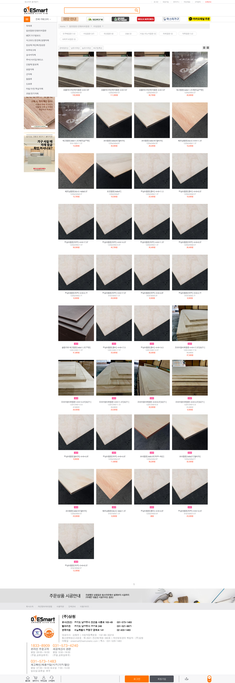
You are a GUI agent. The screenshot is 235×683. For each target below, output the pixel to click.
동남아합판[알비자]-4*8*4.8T (76, 456)
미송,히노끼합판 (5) (148, 33)
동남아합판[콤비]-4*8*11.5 (152, 191)
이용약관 (60, 606)
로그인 (156, 2)
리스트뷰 (204, 48)
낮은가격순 (75, 48)
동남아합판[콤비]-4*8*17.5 (114, 347)
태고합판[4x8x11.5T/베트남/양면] (190, 90)
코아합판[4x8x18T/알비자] (152, 141)
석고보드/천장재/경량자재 (37, 40)
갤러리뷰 (208, 48)
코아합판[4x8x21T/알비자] (190, 456)
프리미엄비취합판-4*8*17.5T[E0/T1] (190, 347)
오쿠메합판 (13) (69, 33)
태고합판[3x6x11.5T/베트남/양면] (76, 141)
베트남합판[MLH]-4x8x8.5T (76, 191)
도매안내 (208, 2)
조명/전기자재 (32, 93)
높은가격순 (86, 48)
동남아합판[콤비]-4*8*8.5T (189, 191)
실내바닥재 (31, 54)
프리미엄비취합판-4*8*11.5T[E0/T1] (114, 402)
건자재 (29, 74)
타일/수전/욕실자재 (34, 88)
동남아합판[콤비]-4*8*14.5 (152, 347)
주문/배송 (187, 2)
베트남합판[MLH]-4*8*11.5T (190, 141)
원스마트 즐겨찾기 (31, 2)
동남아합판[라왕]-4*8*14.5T (114, 242)
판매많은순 (63, 48)
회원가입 (166, 2)
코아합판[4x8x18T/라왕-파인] (152, 456)
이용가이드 (84, 606)
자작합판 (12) (187, 33)
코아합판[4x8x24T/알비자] (114, 141)
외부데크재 (31, 50)
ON (209, 679)
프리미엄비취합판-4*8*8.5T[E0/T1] (152, 402)
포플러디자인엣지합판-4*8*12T (152, 90)
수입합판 (97, 26)
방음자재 (30, 69)
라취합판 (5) (168, 33)
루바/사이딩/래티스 (34, 59)
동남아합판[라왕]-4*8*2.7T (76, 293)
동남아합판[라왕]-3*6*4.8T (152, 293)
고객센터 (198, 2)
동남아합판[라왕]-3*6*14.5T (190, 511)
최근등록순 (97, 48)
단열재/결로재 (32, 64)
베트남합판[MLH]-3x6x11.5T (114, 511)
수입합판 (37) (88, 33)
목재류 (29, 25)
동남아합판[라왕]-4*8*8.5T (189, 242)
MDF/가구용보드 (33, 35)
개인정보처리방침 (45, 606)
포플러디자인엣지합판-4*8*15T (114, 90)
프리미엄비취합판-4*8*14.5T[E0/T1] (76, 402)
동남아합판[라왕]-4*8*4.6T (114, 456)
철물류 (29, 78)
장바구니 (176, 2)
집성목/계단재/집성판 (35, 45)
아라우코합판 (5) (69, 39)
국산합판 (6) (108, 33)
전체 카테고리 (43, 19)
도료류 (29, 83)
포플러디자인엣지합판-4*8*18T (76, 90)
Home (62, 26)
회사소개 (29, 606)
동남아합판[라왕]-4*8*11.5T (152, 242)
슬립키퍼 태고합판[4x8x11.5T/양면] (76, 347)
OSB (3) (128, 33)
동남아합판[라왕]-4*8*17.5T (76, 242)
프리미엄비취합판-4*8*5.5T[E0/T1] (190, 402)
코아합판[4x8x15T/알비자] (76, 511)
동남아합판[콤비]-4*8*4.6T (152, 511)
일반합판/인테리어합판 (36, 30)
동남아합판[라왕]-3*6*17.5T (114, 293)
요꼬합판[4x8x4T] (114, 191)
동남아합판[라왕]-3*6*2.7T (189, 293)
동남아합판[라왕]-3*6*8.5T (76, 565)
